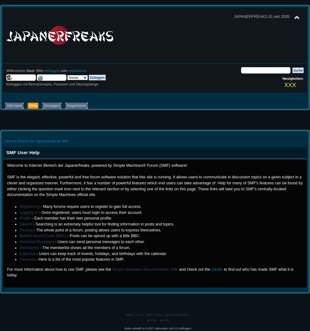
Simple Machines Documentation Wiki (145, 269)
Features (27, 259)
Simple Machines (177, 315)
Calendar (28, 254)
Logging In (29, 212)
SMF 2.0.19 (134, 315)
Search (26, 224)
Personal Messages (37, 242)
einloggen (52, 71)
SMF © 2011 (154, 315)
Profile (25, 218)
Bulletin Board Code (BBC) (43, 236)
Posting (26, 230)
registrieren (77, 71)
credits (217, 269)
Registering (29, 206)
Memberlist (29, 248)
